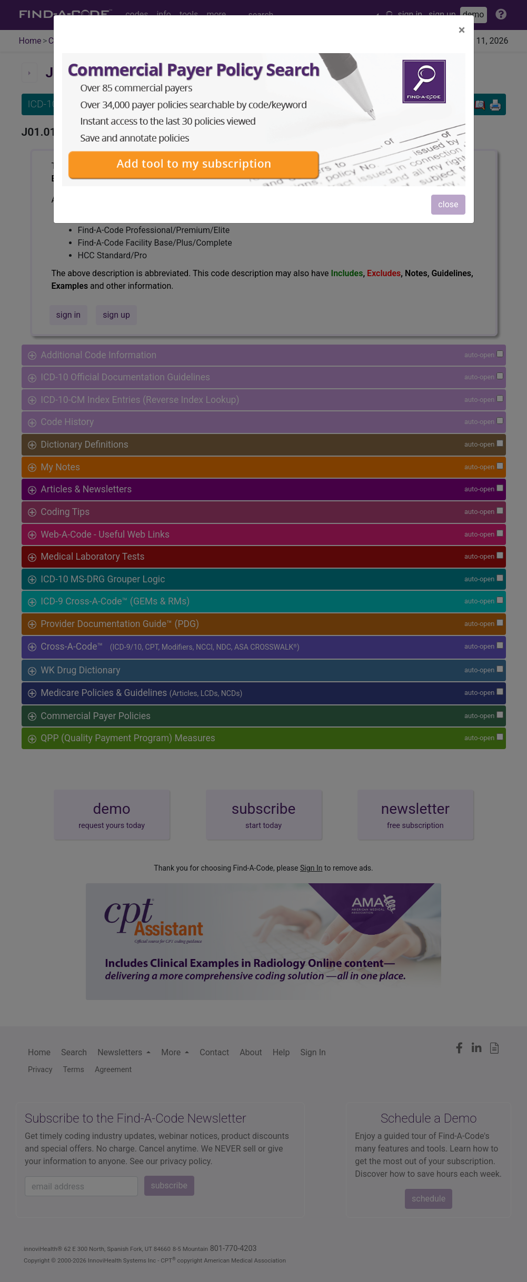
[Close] (462, 30)
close (448, 204)
